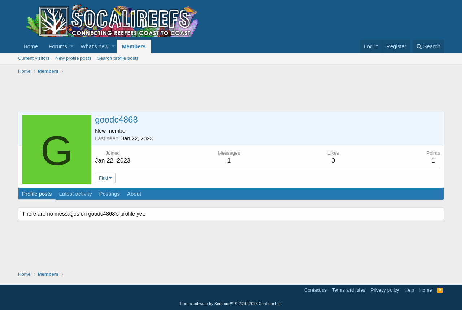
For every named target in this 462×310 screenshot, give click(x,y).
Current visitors (33, 58)
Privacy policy (385, 290)
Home (30, 46)
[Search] (428, 46)
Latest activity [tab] (75, 194)
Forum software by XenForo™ (231, 303)
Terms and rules (348, 290)
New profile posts (73, 58)
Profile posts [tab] (37, 194)
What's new (94, 46)
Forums (58, 46)
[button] (72, 46)
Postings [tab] (109, 194)
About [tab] (134, 194)
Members (134, 46)
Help (409, 290)
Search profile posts (118, 58)
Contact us (315, 290)
